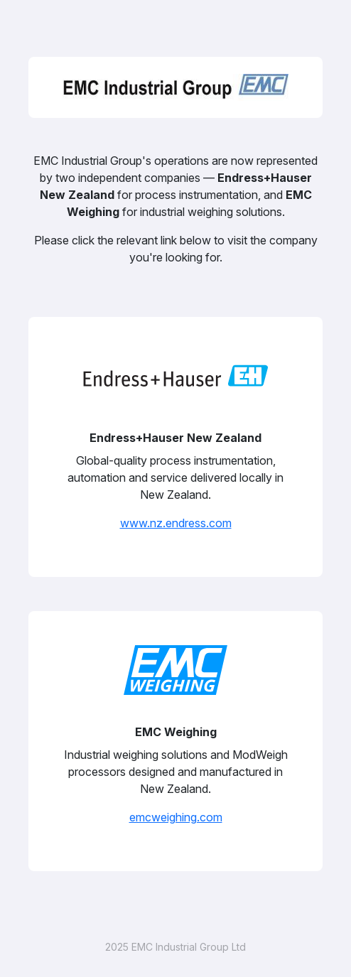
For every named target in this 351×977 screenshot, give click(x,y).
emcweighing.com (175, 817)
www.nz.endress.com (176, 523)
